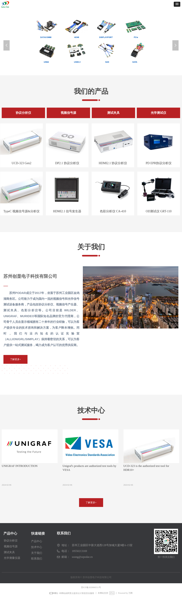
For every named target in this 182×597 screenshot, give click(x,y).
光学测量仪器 (12, 557)
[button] (177, 4)
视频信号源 (11, 546)
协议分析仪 (11, 540)
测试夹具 (9, 552)
